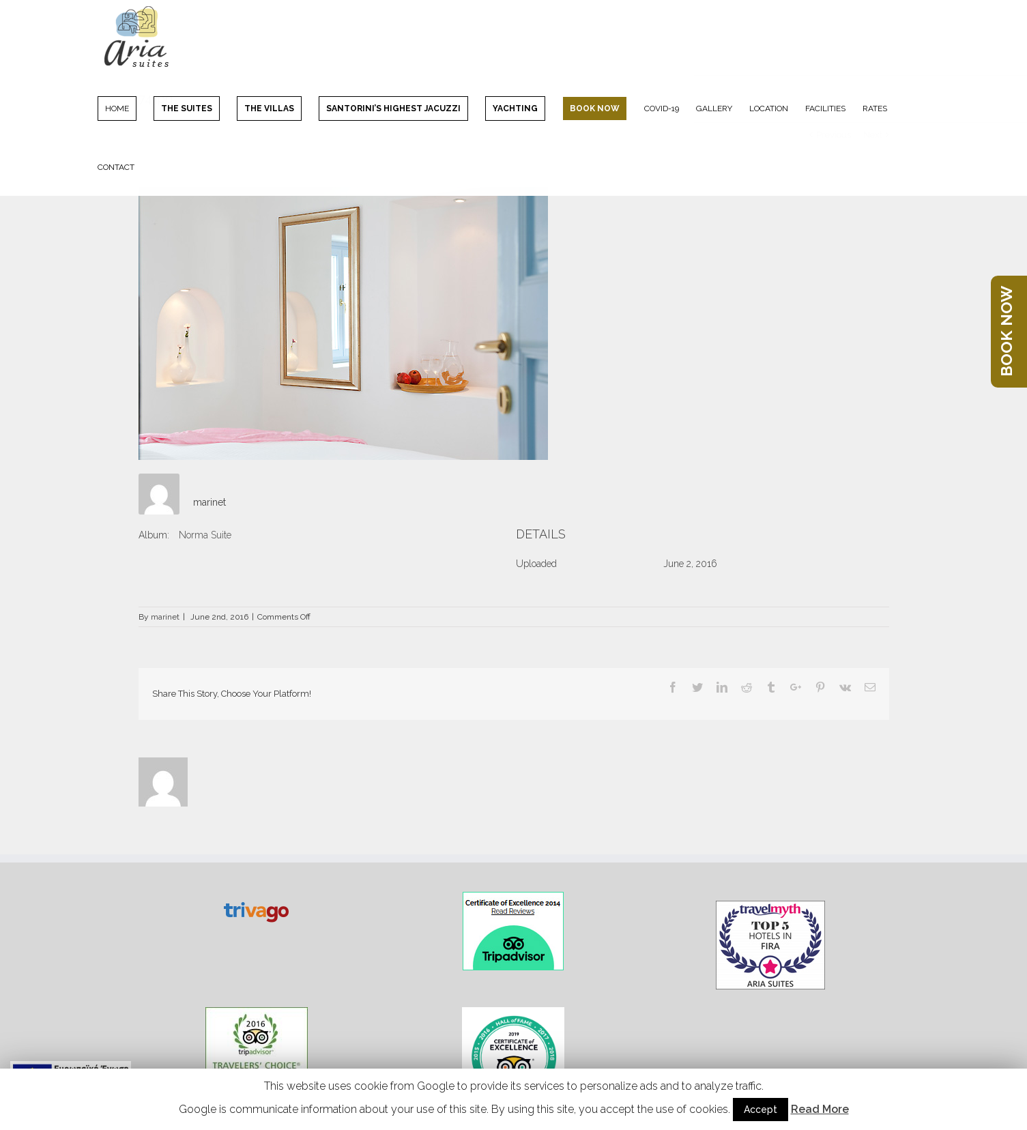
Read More (820, 1109)
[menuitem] (126, 107)
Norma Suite (205, 535)
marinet (209, 502)
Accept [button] (760, 1109)
